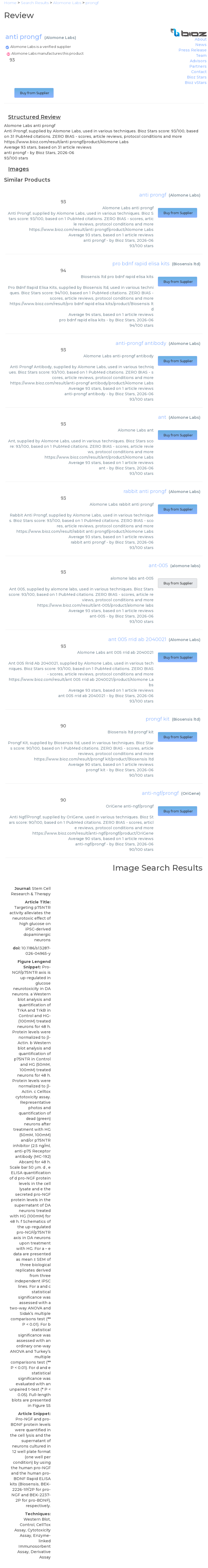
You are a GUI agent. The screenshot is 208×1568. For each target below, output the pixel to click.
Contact (199, 71)
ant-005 (158, 566)
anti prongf (152, 195)
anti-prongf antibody (141, 343)
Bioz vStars (196, 82)
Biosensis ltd (186, 264)
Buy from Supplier (34, 93)
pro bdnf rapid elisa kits (141, 264)
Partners (198, 66)
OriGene (191, 793)
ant (162, 417)
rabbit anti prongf (144, 491)
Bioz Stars (197, 77)
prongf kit (158, 719)
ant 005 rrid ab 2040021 (137, 639)
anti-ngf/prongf (160, 793)
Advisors (198, 60)
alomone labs (185, 565)
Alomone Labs (60, 37)
